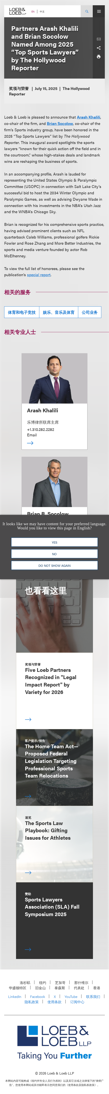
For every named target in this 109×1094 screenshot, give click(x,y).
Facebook (37, 996)
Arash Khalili (88, 117)
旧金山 (40, 987)
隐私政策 (32, 1001)
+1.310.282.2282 (40, 429)
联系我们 (93, 996)
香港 (96, 987)
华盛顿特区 (17, 987)
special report (39, 274)
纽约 (42, 982)
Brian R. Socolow (48, 513)
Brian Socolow (60, 123)
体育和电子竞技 (22, 312)
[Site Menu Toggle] (99, 11)
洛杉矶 (25, 982)
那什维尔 (81, 982)
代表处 (79, 987)
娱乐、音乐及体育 (58, 312)
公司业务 (90, 312)
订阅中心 (77, 1001)
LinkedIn (14, 996)
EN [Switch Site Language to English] (33, 11)
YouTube (71, 996)
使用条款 (54, 1001)
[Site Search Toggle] (87, 11)
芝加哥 (60, 982)
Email (32, 434)
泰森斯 (59, 987)
